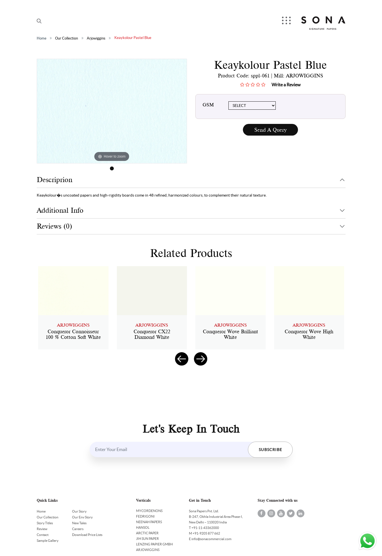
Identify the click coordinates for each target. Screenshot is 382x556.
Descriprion (54, 180)
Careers (77, 529)
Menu (287, 21)
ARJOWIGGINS (147, 550)
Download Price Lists (87, 535)
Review (42, 529)
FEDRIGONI (145, 516)
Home (41, 38)
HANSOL (142, 527)
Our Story (79, 511)
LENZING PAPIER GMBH (154, 544)
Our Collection (66, 38)
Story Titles (45, 523)
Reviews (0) (54, 226)
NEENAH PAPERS (149, 522)
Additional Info (60, 210)
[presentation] (181, 359)
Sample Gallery (47, 540)
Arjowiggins (96, 38)
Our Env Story (82, 517)
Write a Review (286, 84)
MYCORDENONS (149, 511)
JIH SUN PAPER (147, 538)
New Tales (79, 523)
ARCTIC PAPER (147, 533)
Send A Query (270, 130)
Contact (42, 535)
